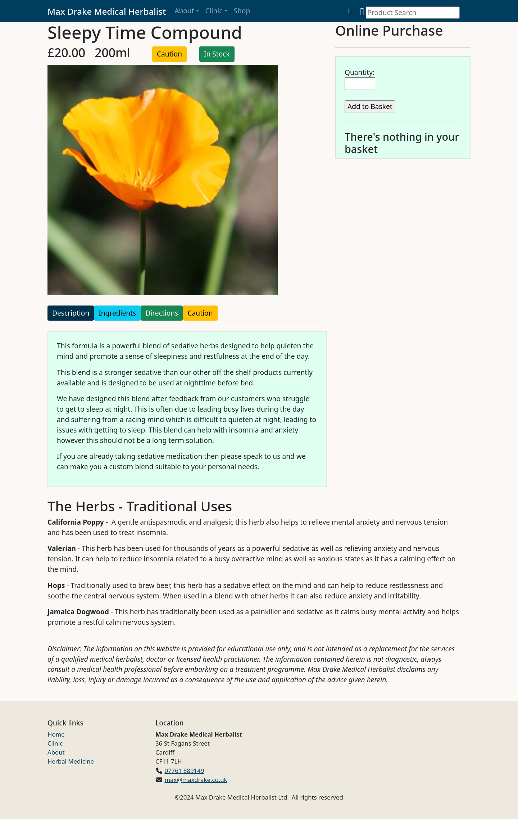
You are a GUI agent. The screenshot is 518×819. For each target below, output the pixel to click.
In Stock (217, 54)
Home (56, 734)
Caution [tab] (200, 313)
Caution (169, 54)
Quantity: (359, 72)
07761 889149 (184, 770)
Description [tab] (70, 313)
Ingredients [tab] (117, 313)
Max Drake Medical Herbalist (106, 11)
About (184, 10)
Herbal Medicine (70, 761)
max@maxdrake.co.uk (195, 779)
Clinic (213, 10)
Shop (241, 10)
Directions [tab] (161, 313)
